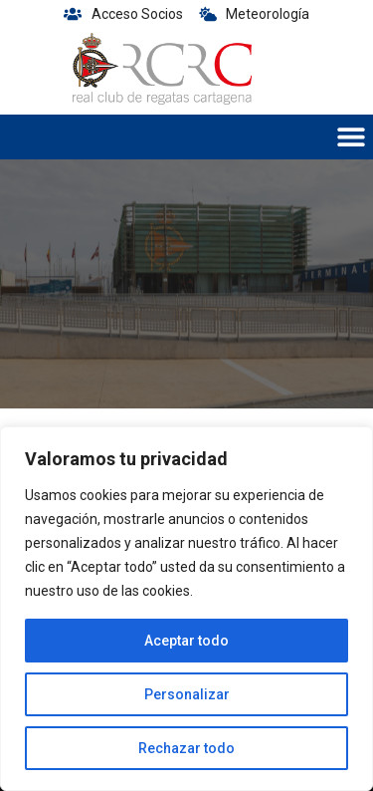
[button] (350, 137)
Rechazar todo (186, 748)
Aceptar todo (186, 641)
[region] (186, 608)
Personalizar (187, 694)
